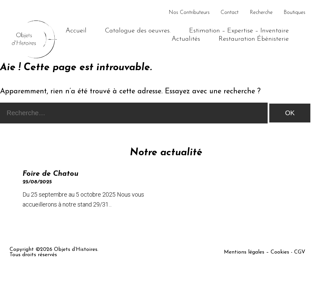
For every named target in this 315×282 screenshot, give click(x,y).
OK (290, 113)
